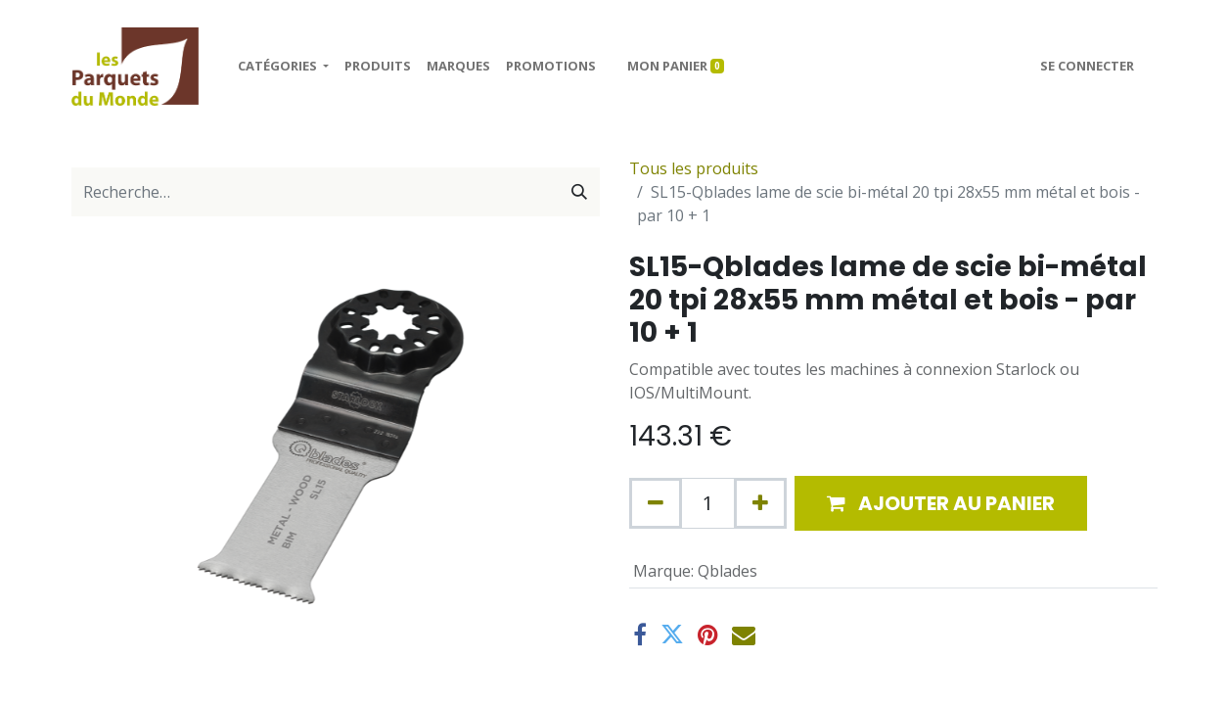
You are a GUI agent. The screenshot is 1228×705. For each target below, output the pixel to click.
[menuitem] (378, 66)
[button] (941, 503)
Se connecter (1087, 65)
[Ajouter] (760, 503)
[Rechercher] (579, 191)
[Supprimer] (655, 503)
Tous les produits (693, 168)
